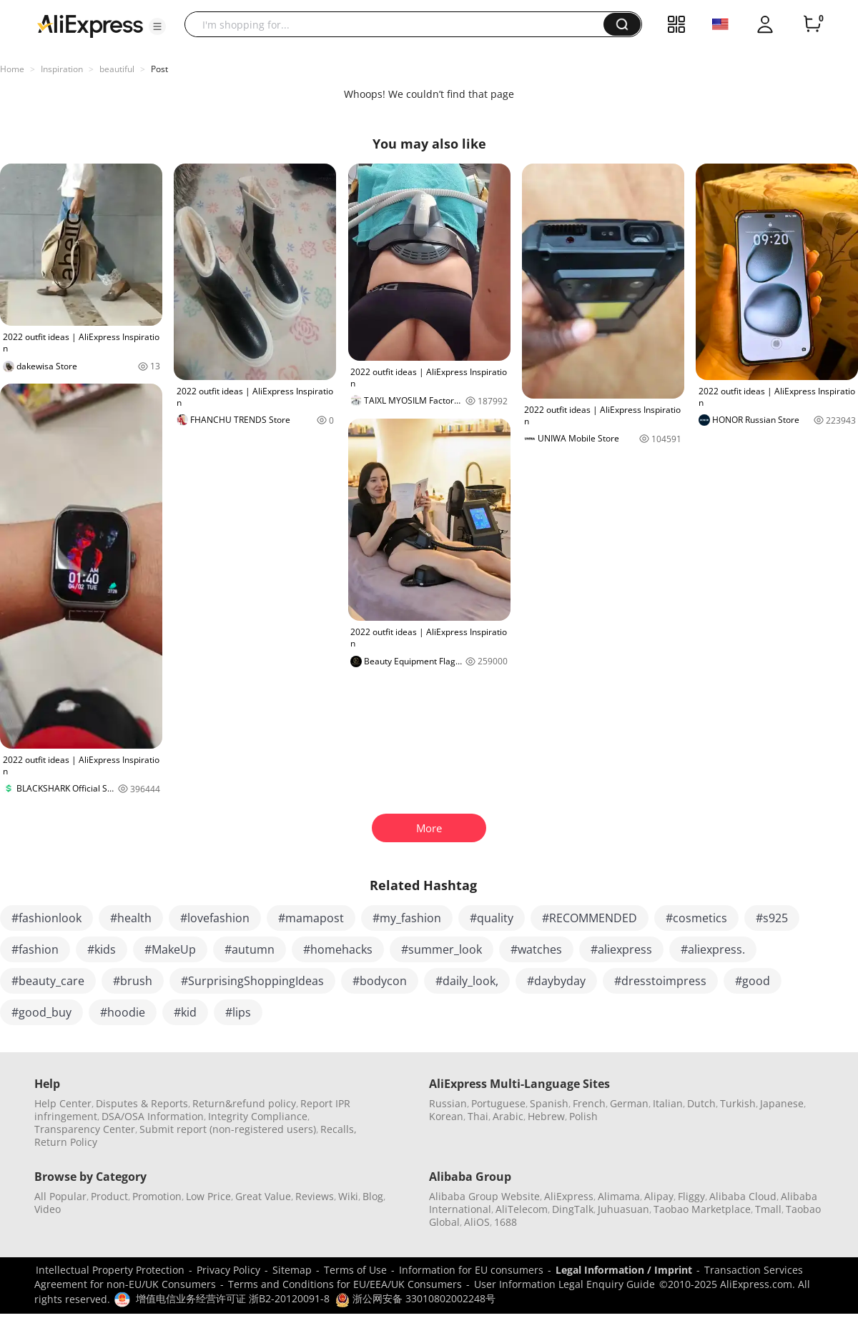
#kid (185, 1012)
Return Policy (65, 1142)
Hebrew (546, 1116)
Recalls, (338, 1129)
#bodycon (379, 981)
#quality (491, 918)
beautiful (116, 69)
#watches (536, 949)
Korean (446, 1116)
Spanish (549, 1103)
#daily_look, (466, 981)
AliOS (477, 1222)
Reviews (314, 1196)
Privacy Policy (228, 1270)
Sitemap (292, 1270)
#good (752, 981)
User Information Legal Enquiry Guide (564, 1284)
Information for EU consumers (471, 1270)
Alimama (619, 1196)
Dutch (701, 1103)
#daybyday (556, 981)
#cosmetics (696, 918)
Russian (448, 1103)
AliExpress (568, 1196)
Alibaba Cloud (742, 1196)
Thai (478, 1116)
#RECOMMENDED (589, 918)
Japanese (782, 1103)
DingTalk (572, 1209)
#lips (238, 1012)
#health (131, 918)
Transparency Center (84, 1129)
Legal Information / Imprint (624, 1270)
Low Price (208, 1196)
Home (12, 69)
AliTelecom (521, 1209)
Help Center (63, 1103)
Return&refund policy (244, 1103)
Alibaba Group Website (484, 1196)
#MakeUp (170, 949)
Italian (668, 1103)
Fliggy (691, 1196)
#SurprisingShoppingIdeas (252, 981)
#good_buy (41, 1012)
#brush (132, 981)
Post (159, 69)
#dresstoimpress (660, 981)
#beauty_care (47, 981)
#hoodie (122, 1012)
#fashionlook (46, 918)
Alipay (659, 1196)
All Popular (60, 1196)
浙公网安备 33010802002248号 (415, 1298)
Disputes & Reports (142, 1103)
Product (109, 1196)
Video (47, 1209)
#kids (101, 949)
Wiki (348, 1196)
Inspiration (62, 69)
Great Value (263, 1196)
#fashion (35, 949)
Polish (583, 1116)
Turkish (738, 1103)
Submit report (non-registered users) (227, 1129)
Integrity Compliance (257, 1116)
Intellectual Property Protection (110, 1270)
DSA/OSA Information (153, 1116)
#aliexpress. (713, 949)
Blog (373, 1196)
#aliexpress (621, 949)
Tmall (768, 1209)
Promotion (157, 1196)
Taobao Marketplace (702, 1209)
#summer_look (441, 949)
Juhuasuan (623, 1209)
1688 (505, 1222)
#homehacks (338, 949)
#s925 (772, 918)
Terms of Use (355, 1270)
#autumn (250, 949)
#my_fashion (407, 918)
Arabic (508, 1116)
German (629, 1103)
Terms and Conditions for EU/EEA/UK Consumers (345, 1284)
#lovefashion (215, 918)
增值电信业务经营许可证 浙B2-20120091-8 (233, 1298)
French (589, 1103)
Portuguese (498, 1103)
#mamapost (311, 918)
